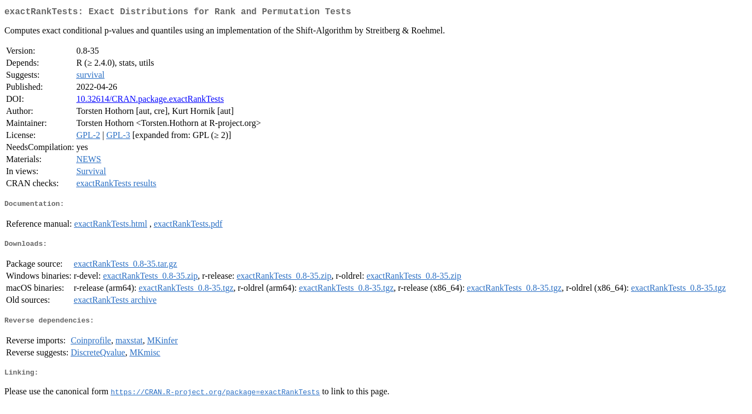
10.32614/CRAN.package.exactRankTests (149, 101)
